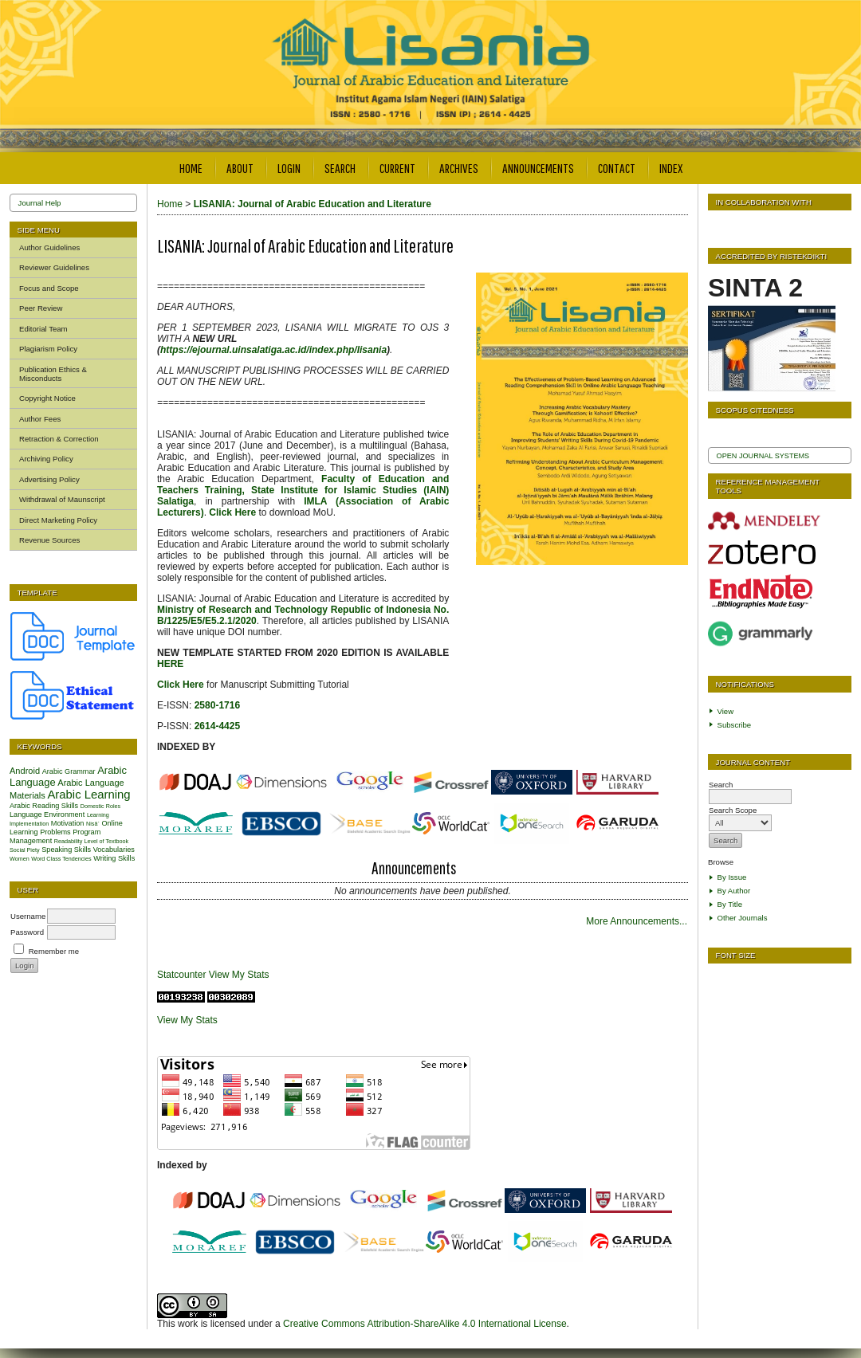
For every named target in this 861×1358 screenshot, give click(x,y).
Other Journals (743, 917)
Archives (458, 167)
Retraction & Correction (59, 438)
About (240, 167)
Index (670, 167)
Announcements (538, 167)
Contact (616, 167)
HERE (170, 663)
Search (340, 167)
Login (289, 167)
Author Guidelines (49, 247)
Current (397, 167)
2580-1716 (217, 705)
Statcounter (181, 974)
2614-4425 (217, 726)
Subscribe (735, 724)
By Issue (732, 877)
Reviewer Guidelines (54, 267)
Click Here (181, 684)
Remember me (54, 951)
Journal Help (39, 202)
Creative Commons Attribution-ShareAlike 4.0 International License (425, 1323)
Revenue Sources (49, 540)
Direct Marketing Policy (58, 520)
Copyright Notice (47, 398)
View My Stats (239, 974)
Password (27, 932)
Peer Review (40, 308)
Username (27, 916)
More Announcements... (636, 921)
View (726, 711)
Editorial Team (43, 328)
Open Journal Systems (763, 456)
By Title (730, 904)
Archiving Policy (46, 458)
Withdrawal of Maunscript (62, 499)
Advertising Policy (49, 479)
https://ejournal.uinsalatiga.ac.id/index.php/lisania (273, 349)
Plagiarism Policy (48, 348)
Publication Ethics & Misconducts (53, 374)
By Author (734, 890)
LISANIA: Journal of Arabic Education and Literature (312, 204)
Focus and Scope (49, 288)
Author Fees (40, 418)
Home (190, 167)
